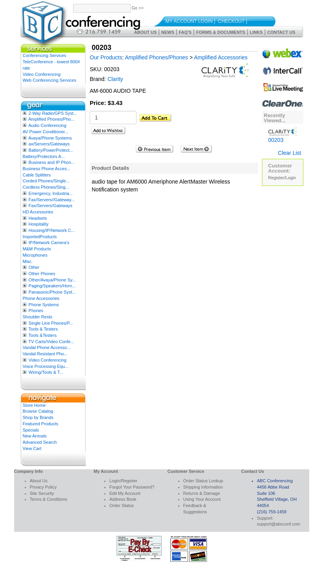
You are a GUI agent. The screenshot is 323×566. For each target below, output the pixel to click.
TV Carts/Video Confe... (51, 341)
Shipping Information (203, 487)
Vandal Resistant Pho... (45, 353)
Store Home (34, 405)
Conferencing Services (44, 55)
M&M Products (37, 248)
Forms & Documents (220, 32)
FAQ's (185, 32)
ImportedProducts (40, 236)
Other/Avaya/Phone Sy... (52, 279)
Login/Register (123, 480)
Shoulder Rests (37, 316)
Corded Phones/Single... (46, 180)
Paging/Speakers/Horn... (52, 285)
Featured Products (41, 423)
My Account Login (189, 21)
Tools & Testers (42, 329)
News (167, 32)
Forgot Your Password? (131, 487)
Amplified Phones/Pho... (51, 119)
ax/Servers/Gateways (49, 144)
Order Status (121, 505)
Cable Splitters (37, 175)
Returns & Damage (201, 493)
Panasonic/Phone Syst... (52, 292)
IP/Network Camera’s (49, 242)
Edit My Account (124, 493)
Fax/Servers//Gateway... (52, 199)
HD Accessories (38, 211)
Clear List (289, 153)
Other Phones (42, 273)
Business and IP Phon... (52, 162)
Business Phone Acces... (46, 168)
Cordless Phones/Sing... (46, 187)
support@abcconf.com (278, 524)
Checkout (231, 21)
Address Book (122, 499)
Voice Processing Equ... (45, 366)
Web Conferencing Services (49, 80)
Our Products (106, 57)
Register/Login (282, 177)
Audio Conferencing (47, 125)
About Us (145, 32)
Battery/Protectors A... (44, 156)
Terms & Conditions (48, 499)
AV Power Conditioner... (45, 131)
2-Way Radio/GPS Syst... (53, 113)
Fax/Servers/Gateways (50, 205)
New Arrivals (35, 436)
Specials (31, 430)
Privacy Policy (43, 487)
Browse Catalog (38, 411)
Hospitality (39, 224)
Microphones (35, 255)
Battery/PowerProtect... (51, 150)
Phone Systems (44, 304)
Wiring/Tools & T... (46, 372)
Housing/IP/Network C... (52, 230)
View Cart (32, 448)
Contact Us (281, 32)
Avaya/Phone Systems (50, 138)
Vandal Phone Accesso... (47, 347)
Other (34, 267)
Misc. (28, 261)
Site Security (42, 493)
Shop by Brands (38, 417)
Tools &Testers (42, 335)
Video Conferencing (42, 74)
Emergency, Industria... (51, 193)
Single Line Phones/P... (51, 323)
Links (256, 32)
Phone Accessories (41, 298)
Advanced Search (40, 442)
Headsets (38, 218)
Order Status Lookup (203, 480)
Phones (36, 310)
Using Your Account (202, 499)
